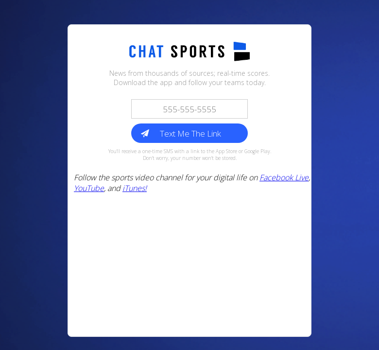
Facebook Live (284, 177)
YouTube (89, 188)
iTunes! (134, 188)
